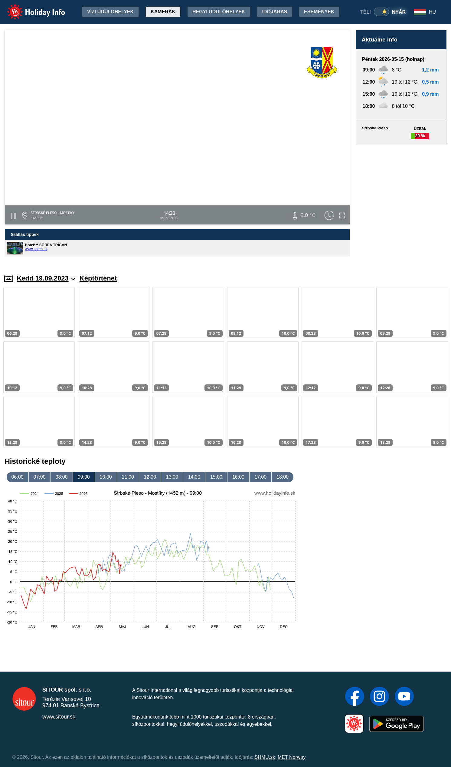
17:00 (260, 477)
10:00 (106, 477)
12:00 (150, 477)
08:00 (62, 477)
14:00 (194, 477)
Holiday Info (30, 7)
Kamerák (163, 11)
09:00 (84, 477)
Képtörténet (98, 278)
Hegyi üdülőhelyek (218, 11)
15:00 (216, 477)
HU (432, 12)
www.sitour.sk (58, 717)
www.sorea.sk (36, 249)
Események (319, 11)
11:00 (128, 477)
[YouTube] (404, 697)
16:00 (238, 477)
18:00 (282, 477)
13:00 (172, 477)
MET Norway (292, 757)
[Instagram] (379, 697)
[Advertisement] (401, 204)
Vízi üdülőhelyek (110, 11)
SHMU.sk (265, 757)
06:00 (17, 477)
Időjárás (274, 11)
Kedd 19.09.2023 (46, 278)
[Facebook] (354, 697)
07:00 (40, 477)
